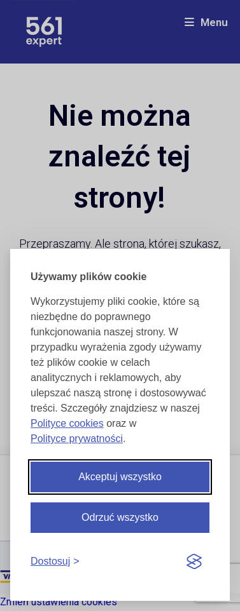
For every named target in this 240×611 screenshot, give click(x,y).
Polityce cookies (67, 423)
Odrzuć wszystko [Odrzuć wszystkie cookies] (120, 517)
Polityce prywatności (77, 438)
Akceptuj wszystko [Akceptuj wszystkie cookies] (120, 476)
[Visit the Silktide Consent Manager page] (194, 562)
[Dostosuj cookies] (55, 562)
